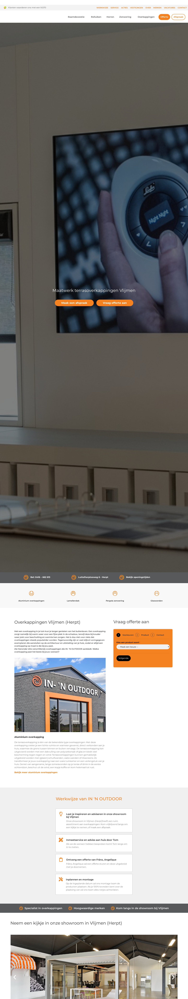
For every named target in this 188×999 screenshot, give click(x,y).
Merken (157, 8)
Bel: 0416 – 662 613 (40, 577)
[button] (15, 977)
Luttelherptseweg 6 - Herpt (93, 577)
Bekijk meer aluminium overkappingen (35, 772)
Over (148, 8)
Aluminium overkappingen (31, 601)
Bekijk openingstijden (138, 577)
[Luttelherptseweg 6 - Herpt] (73, 577)
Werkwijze (102, 8)
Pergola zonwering (115, 601)
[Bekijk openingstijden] (121, 577)
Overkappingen (147, 17)
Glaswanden (157, 601)
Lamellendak (73, 601)
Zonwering (126, 17)
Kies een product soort (128, 642)
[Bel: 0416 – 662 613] (26, 577)
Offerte (164, 17)
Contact (182, 8)
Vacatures (169, 8)
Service (115, 8)
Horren (110, 17)
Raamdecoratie (77, 17)
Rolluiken (96, 17)
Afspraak (178, 17)
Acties (124, 8)
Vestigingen (136, 8)
